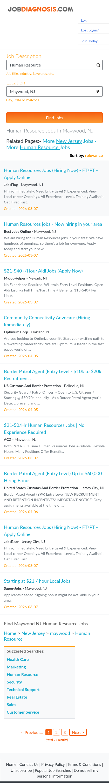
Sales (11, 704)
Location (15, 82)
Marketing (16, 666)
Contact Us (28, 764)
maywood (60, 633)
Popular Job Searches (53, 770)
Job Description (23, 56)
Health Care (18, 659)
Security (14, 681)
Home (10, 633)
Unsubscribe (21, 770)
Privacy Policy (53, 764)
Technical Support (23, 689)
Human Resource (40, 147)
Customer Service (23, 711)
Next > (78, 732)
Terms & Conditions (84, 764)
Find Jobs (54, 117)
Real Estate (17, 696)
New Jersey (69, 141)
